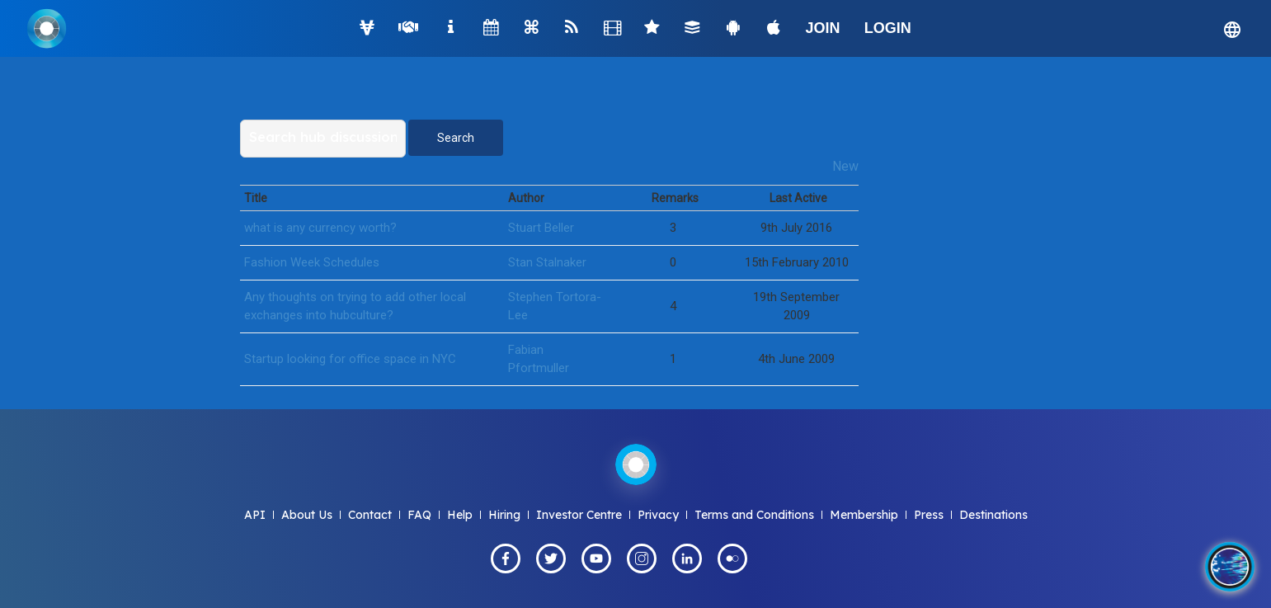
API (255, 514)
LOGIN (887, 28)
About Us (306, 514)
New (845, 166)
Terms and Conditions (754, 514)
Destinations (993, 514)
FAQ (419, 514)
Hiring (504, 514)
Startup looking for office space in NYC (350, 358)
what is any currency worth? (320, 227)
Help (460, 514)
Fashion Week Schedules (311, 262)
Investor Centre (579, 514)
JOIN (823, 28)
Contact (370, 514)
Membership (864, 514)
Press (929, 514)
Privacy (658, 514)
